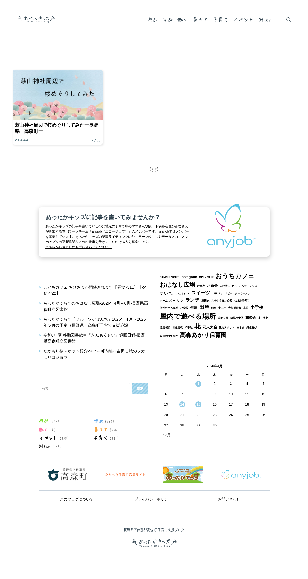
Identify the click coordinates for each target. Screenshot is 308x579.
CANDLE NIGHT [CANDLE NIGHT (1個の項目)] (169, 277)
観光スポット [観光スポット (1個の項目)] (227, 327)
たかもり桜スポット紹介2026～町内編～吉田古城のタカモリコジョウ (94, 354)
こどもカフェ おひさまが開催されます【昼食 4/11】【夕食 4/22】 (94, 290)
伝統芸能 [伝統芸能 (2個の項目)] (241, 300)
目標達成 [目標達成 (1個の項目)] (177, 327)
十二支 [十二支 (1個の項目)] (222, 307)
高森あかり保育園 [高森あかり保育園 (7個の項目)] (203, 335)
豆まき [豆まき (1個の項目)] (240, 327)
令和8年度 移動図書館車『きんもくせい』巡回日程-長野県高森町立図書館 (94, 338)
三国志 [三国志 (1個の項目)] (205, 300)
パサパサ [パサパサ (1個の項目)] (217, 293)
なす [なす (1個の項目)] (244, 285)
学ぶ (167, 19)
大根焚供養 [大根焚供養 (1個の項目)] (234, 307)
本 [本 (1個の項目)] (259, 317)
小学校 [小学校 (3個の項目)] (256, 307)
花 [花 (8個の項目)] (197, 326)
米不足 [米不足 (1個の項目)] (188, 327)
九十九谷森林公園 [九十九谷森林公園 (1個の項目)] (221, 300)
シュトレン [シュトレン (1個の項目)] (182, 293)
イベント (243, 19)
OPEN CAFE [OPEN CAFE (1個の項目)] (206, 277)
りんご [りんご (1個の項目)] (253, 285)
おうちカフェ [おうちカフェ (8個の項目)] (235, 276)
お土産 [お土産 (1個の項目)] (201, 285)
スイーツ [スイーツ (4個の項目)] (200, 292)
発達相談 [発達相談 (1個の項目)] (165, 327)
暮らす (200, 19)
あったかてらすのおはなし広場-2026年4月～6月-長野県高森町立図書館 (95, 306)
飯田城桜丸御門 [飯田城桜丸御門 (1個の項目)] (169, 336)
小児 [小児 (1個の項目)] (245, 307)
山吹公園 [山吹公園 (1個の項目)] (223, 317)
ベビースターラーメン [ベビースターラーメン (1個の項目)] (237, 293)
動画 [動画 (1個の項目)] (213, 307)
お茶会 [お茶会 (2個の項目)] (212, 285)
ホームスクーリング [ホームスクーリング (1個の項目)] (171, 300)
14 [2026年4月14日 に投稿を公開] (182, 404)
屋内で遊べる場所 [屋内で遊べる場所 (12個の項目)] (188, 316)
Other (264, 19)
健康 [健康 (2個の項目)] (194, 308)
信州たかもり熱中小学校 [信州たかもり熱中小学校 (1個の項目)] (174, 307)
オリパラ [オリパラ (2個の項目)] (167, 293)
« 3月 (166, 435)
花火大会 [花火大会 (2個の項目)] (210, 327)
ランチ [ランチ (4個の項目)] (192, 300)
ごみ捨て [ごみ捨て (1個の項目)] (225, 285)
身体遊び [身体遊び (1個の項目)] (251, 327)
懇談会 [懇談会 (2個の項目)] (250, 317)
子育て (220, 19)
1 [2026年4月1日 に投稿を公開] (198, 384)
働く (182, 19)
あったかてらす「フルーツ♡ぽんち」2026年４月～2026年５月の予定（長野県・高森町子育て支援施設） (94, 322)
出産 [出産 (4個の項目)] (204, 307)
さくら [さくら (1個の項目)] (236, 285)
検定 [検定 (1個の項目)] (265, 317)
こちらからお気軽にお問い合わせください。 (78, 247)
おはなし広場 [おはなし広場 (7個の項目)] (177, 284)
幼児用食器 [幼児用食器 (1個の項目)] (236, 317)
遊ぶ (152, 19)
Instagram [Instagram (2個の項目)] (188, 277)
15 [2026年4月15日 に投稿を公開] (198, 404)
